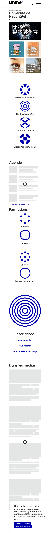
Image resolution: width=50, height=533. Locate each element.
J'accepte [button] (18, 523)
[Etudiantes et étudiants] (25, 139)
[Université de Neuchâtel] (16, 3)
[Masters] (25, 235)
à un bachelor (25, 340)
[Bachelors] (25, 219)
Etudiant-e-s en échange (25, 351)
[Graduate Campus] (25, 123)
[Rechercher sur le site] (31, 3)
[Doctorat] (25, 257)
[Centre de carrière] (25, 107)
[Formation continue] (25, 274)
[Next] (36, 32)
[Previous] (14, 32)
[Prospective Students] (25, 90)
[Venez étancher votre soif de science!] (16, 49)
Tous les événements (20, 205)
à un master (25, 345)
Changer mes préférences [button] (23, 526)
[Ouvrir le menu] (38, 3)
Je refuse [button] (27, 523)
